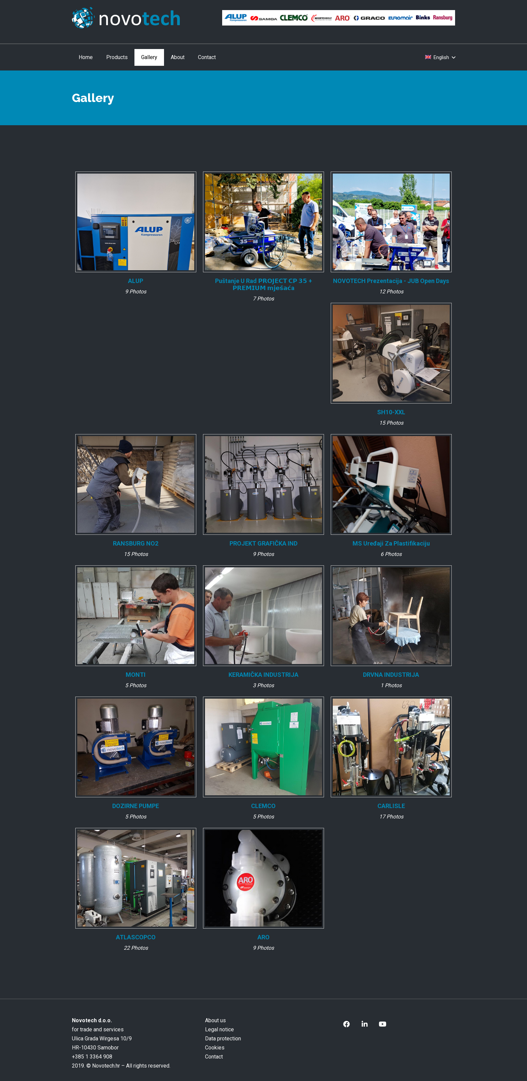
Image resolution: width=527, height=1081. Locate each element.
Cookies (215, 1047)
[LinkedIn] (364, 1024)
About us (215, 1020)
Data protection (223, 1038)
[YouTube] (382, 1024)
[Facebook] (346, 1024)
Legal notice (219, 1029)
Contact (214, 1056)
